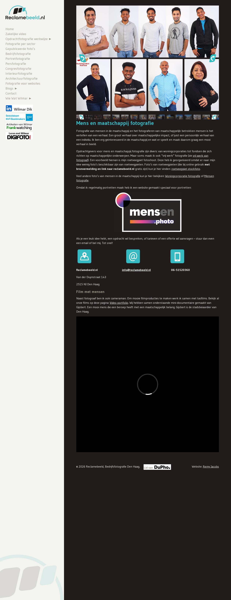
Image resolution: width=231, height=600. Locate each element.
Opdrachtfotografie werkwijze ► (28, 39)
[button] (82, 58)
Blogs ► (11, 88)
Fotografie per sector (20, 44)
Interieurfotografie (18, 74)
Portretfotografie (17, 59)
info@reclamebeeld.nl (136, 270)
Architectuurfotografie (21, 78)
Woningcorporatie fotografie (182, 176)
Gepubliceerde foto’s (20, 49)
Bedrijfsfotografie (18, 54)
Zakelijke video (15, 34)
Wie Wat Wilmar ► (18, 98)
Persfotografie (15, 64)
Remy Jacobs (211, 466)
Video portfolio (119, 302)
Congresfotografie (18, 69)
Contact (10, 93)
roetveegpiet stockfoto (185, 169)
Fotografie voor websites (22, 83)
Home (9, 29)
